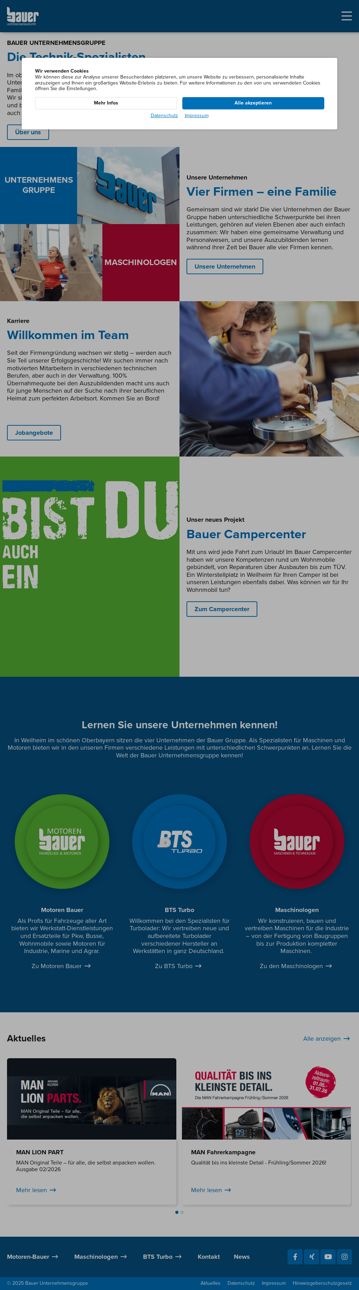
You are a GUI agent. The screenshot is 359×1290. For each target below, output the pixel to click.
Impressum (197, 116)
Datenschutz (164, 116)
